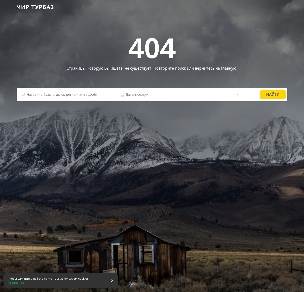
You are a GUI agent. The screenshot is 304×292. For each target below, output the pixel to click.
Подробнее (16, 282)
